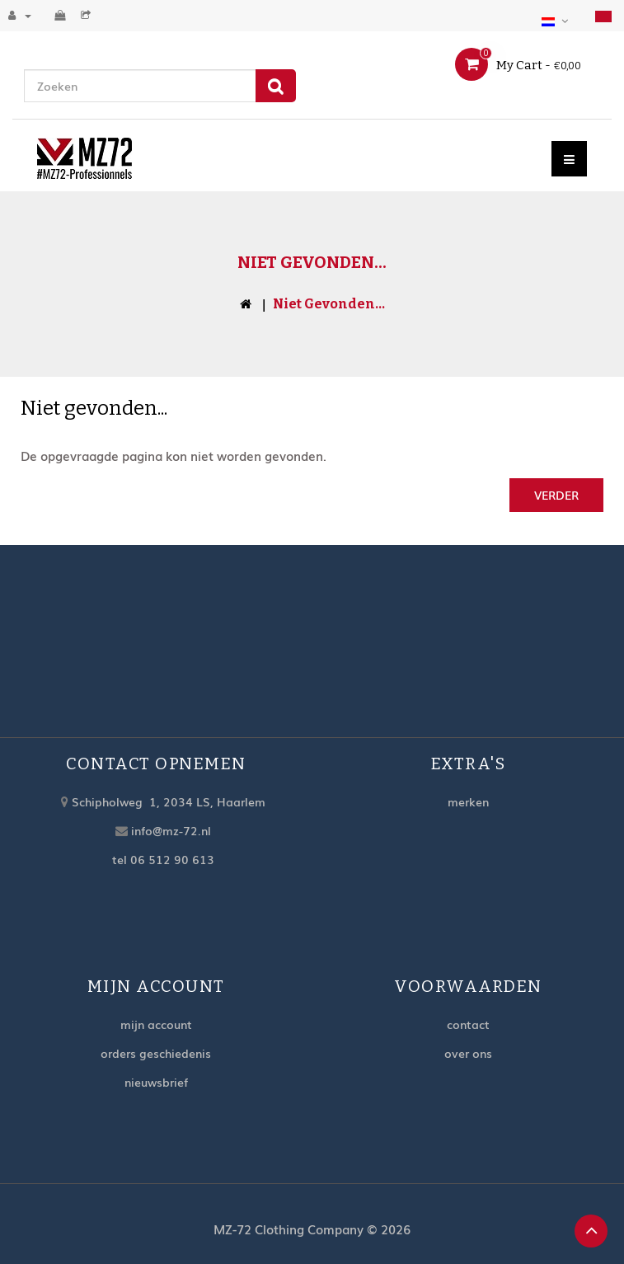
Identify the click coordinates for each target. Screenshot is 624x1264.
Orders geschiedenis (156, 1053)
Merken (468, 801)
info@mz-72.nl (171, 830)
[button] (557, 19)
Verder (556, 494)
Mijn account (156, 1024)
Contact (468, 1024)
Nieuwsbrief (156, 1082)
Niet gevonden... (329, 304)
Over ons (468, 1053)
